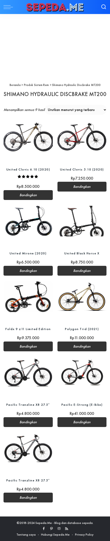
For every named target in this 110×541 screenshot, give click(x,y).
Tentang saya (26, 534)
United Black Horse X (81, 253)
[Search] (103, 7)
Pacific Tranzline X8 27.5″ (28, 404)
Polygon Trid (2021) (82, 329)
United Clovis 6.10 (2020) (28, 169)
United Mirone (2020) (28, 253)
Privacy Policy (84, 534)
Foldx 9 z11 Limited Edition (28, 329)
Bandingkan (28, 195)
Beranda (15, 85)
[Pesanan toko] (76, 110)
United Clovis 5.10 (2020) (82, 169)
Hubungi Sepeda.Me (55, 534)
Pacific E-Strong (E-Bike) (82, 404)
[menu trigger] (9, 7)
